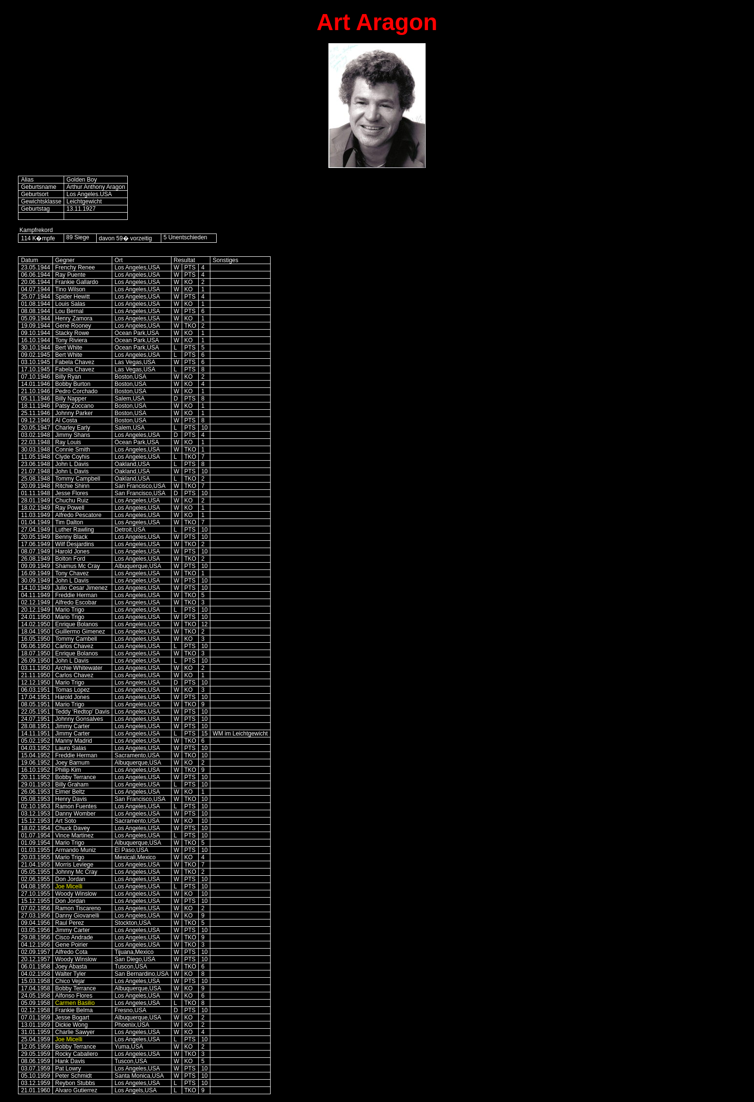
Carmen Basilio (75, 1003)
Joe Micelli (69, 886)
